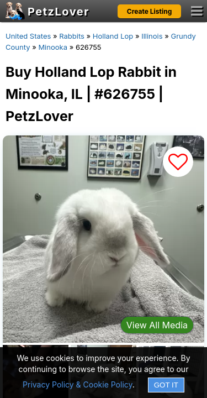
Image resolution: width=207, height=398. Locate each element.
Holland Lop (113, 36)
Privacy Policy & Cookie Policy (77, 384)
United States (28, 36)
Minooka (52, 47)
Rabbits (71, 36)
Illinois (151, 36)
